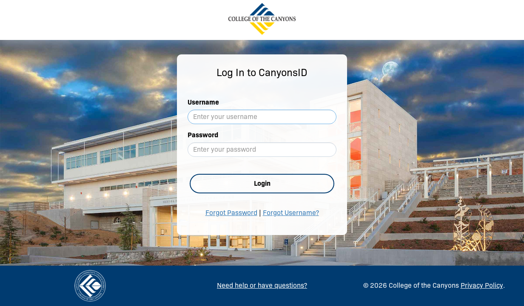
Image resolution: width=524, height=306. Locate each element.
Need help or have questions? (262, 285)
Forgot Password (231, 213)
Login (262, 183)
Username (203, 102)
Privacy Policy (482, 285)
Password (203, 135)
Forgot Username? (291, 213)
